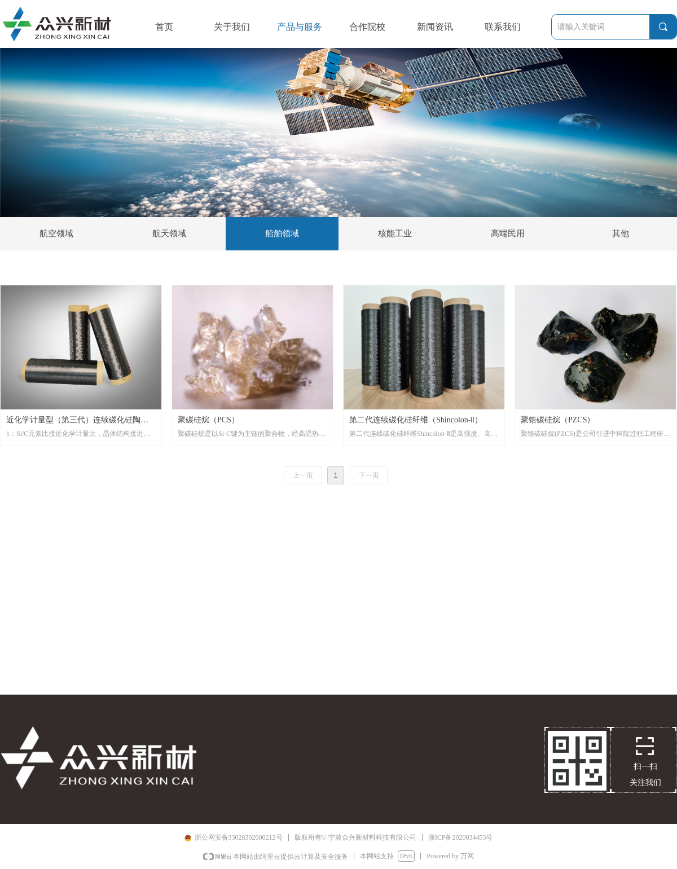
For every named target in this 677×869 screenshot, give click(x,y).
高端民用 (508, 233)
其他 (620, 233)
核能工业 (395, 233)
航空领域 (56, 233)
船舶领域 (282, 233)
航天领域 (169, 233)
